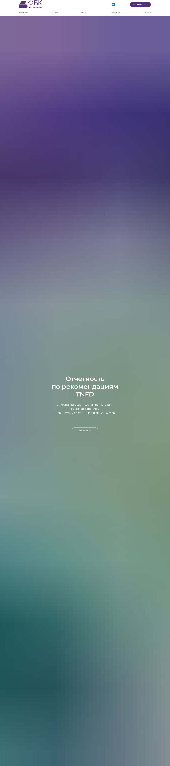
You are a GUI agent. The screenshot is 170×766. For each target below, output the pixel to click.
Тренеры (54, 12)
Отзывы (84, 12)
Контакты (147, 12)
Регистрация (115, 12)
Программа (23, 12)
